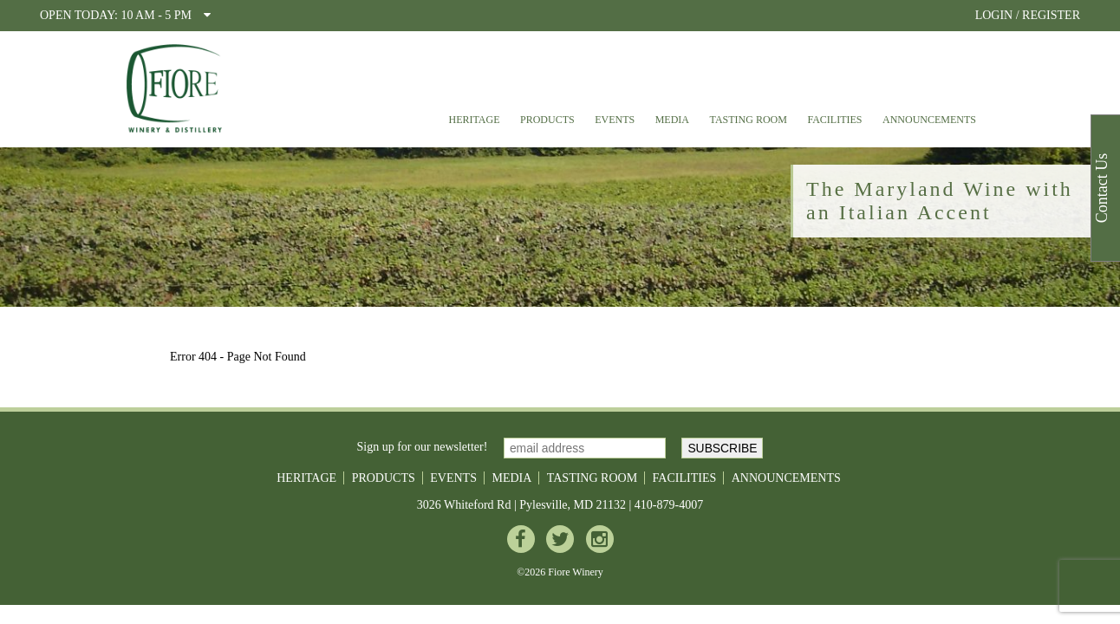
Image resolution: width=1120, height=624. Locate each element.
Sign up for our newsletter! (422, 446)
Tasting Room (748, 120)
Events (615, 120)
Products (547, 120)
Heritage (473, 120)
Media (672, 120)
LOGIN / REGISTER (1027, 15)
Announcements (929, 120)
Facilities (834, 120)
